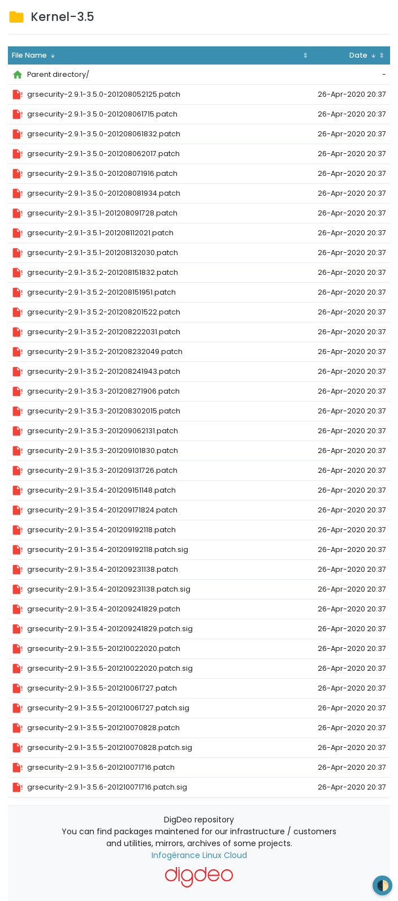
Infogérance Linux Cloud (199, 855)
